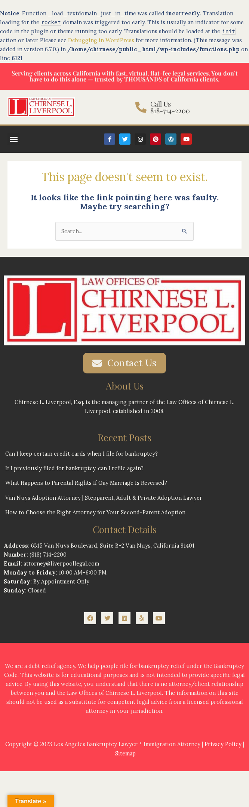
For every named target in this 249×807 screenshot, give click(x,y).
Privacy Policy (223, 744)
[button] (13, 139)
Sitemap (125, 753)
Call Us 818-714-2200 (170, 107)
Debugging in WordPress (101, 40)
